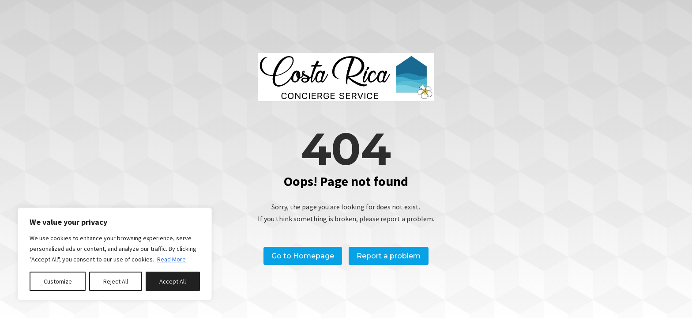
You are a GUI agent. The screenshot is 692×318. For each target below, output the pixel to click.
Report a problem (389, 256)
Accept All (172, 281)
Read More (171, 259)
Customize (58, 281)
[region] (115, 254)
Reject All (115, 281)
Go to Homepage (302, 256)
